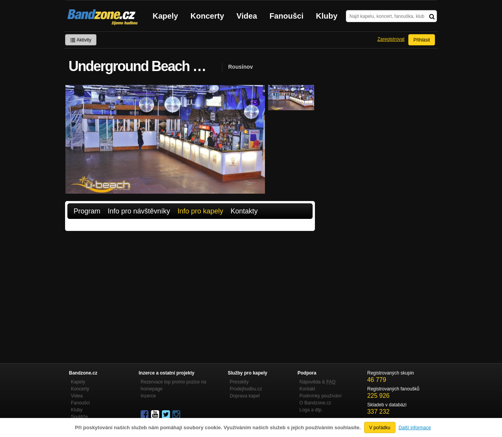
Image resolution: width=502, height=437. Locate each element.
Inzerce (148, 396)
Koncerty (207, 16)
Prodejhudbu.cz (246, 389)
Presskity (239, 382)
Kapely (165, 16)
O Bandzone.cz (315, 403)
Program (87, 211)
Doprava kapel (245, 396)
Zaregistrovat (390, 39)
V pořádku (379, 427)
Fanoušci (287, 16)
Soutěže (79, 417)
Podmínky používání (320, 396)
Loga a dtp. (311, 410)
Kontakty (244, 211)
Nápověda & (317, 382)
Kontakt (307, 389)
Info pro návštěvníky (139, 211)
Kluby (327, 16)
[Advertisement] (190, 289)
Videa (247, 16)
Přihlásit (421, 40)
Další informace (415, 427)
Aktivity (80, 40)
